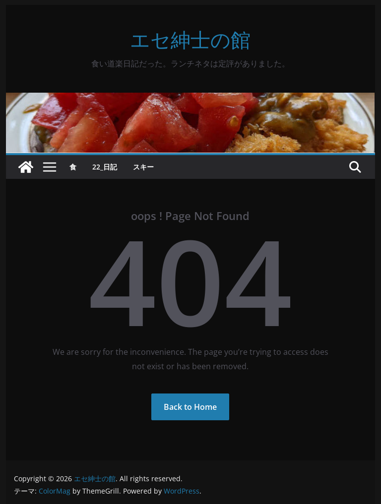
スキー (143, 166)
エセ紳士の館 (190, 39)
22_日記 (104, 166)
